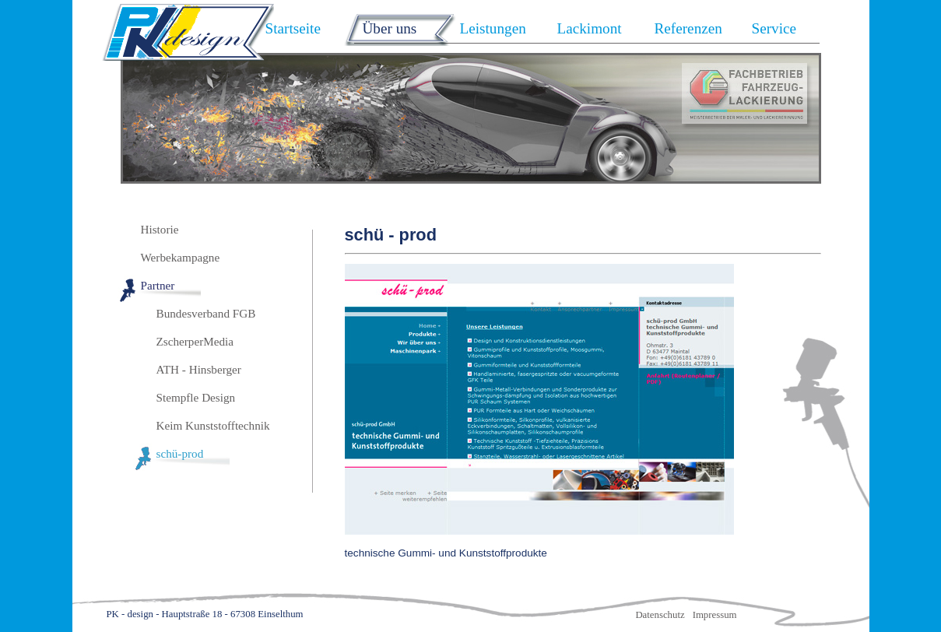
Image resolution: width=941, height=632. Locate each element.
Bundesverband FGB (206, 313)
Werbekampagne (180, 257)
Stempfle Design (196, 397)
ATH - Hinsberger (198, 369)
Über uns (390, 28)
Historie (160, 229)
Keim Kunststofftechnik (213, 425)
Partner (158, 285)
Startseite (293, 28)
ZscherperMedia (195, 341)
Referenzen (688, 28)
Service (774, 28)
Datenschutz (659, 614)
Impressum (715, 614)
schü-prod (180, 453)
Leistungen (493, 28)
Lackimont (589, 28)
